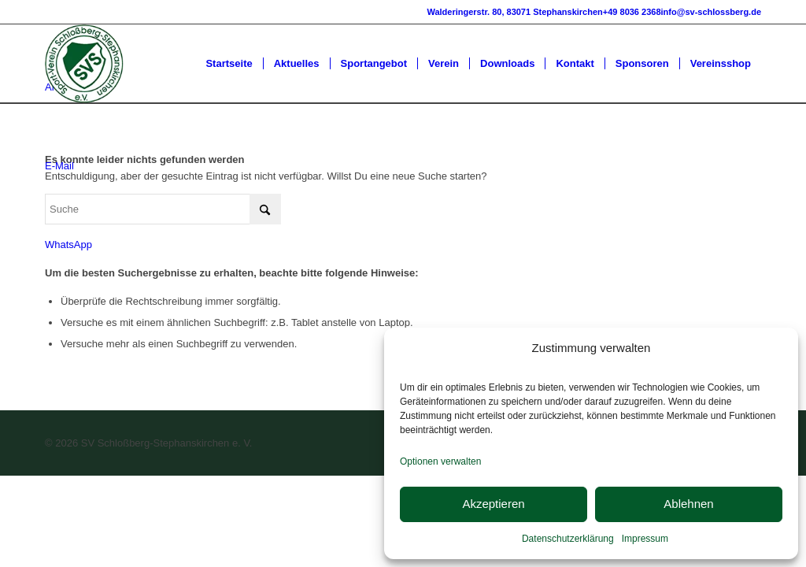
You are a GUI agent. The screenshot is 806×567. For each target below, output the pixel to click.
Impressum (645, 538)
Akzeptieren (493, 503)
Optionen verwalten (440, 461)
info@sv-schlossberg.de (711, 12)
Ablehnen (688, 503)
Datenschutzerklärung (568, 538)
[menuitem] (228, 63)
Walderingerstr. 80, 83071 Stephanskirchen (514, 12)
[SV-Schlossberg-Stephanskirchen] (84, 63)
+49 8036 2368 (632, 12)
